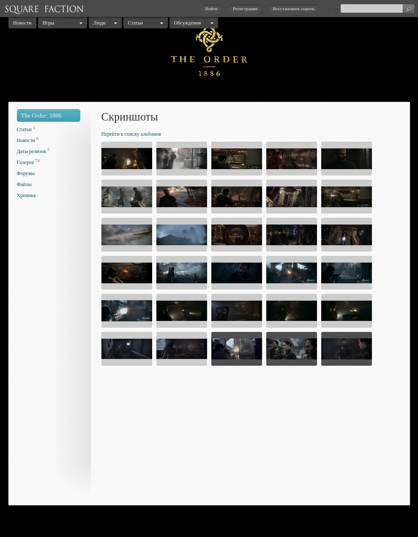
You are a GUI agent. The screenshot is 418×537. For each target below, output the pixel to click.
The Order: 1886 (41, 115)
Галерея (25, 162)
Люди (99, 23)
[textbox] (377, 8)
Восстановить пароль (294, 8)
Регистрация (245, 8)
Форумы (26, 173)
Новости (22, 23)
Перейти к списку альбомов (131, 134)
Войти (211, 8)
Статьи (135, 23)
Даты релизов (31, 151)
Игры (49, 23)
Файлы (24, 184)
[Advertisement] (51, 354)
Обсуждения (187, 23)
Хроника (26, 195)
